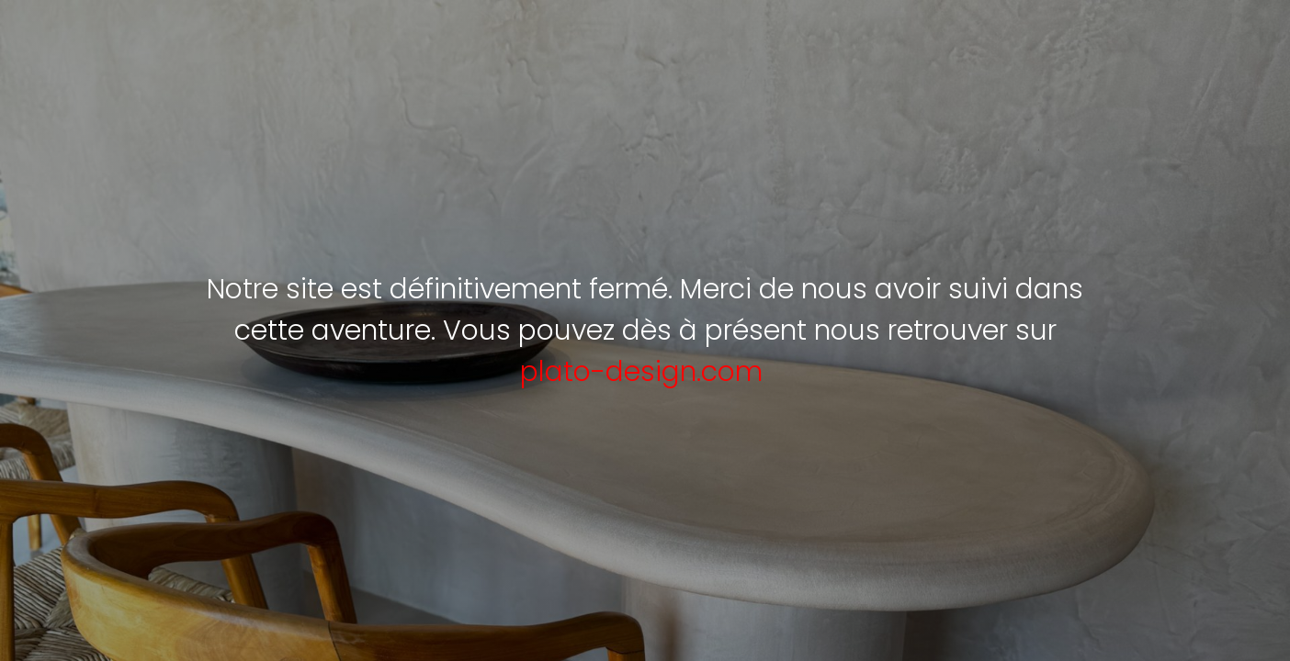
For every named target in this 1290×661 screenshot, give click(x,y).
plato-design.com (641, 372)
